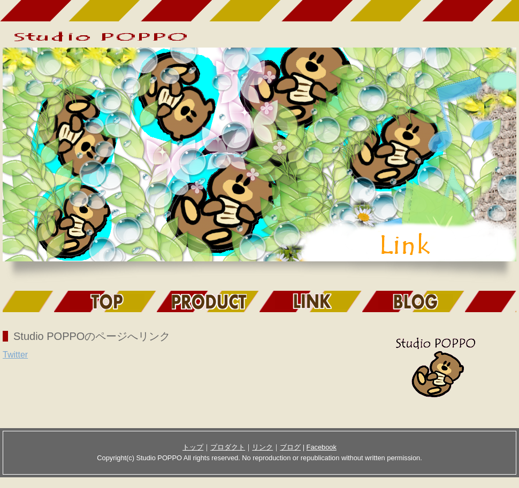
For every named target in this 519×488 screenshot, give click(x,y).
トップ (192, 447)
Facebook (322, 447)
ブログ (290, 447)
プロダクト (227, 447)
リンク (262, 447)
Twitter (15, 354)
